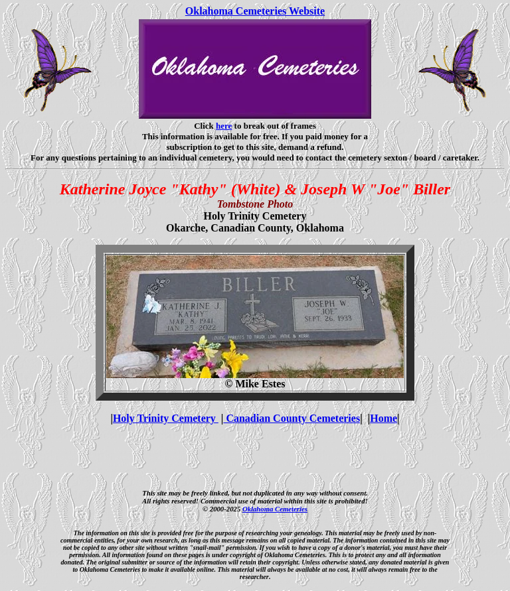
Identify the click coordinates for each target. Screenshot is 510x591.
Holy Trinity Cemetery (165, 418)
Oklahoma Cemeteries (274, 509)
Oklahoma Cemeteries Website (255, 11)
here (224, 126)
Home (383, 418)
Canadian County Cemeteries (291, 418)
